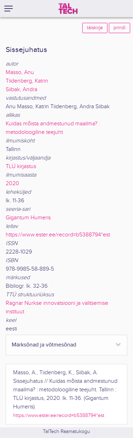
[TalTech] (68, 8)
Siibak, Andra (21, 89)
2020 (12, 183)
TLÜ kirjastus (21, 166)
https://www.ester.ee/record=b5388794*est (58, 234)
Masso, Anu (20, 72)
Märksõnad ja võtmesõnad (44, 344)
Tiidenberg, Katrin (27, 81)
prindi (119, 28)
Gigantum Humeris (28, 217)
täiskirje (95, 28)
